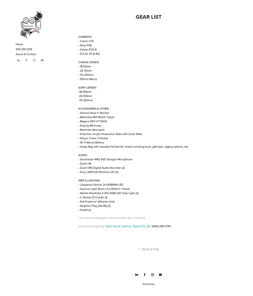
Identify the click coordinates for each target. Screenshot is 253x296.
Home (19, 44)
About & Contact (26, 54)
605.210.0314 (24, 49)
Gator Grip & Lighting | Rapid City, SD (127, 226)
